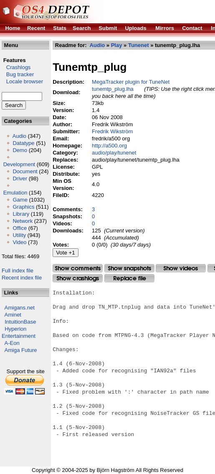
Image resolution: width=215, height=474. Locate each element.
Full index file (17, 270)
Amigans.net (20, 307)
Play (116, 45)
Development (19, 164)
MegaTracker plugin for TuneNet (130, 82)
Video (19, 242)
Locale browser (22, 81)
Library (21, 214)
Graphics (23, 207)
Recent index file (22, 277)
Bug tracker (18, 74)
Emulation (15, 193)
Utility (19, 235)
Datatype (23, 143)
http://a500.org (109, 145)
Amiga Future (21, 350)
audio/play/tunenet (114, 153)
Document (25, 171)
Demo (20, 150)
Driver (20, 178)
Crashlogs (16, 67)
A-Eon (12, 343)
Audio (19, 136)
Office (20, 228)
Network (23, 221)
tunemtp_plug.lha (113, 89)
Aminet (13, 315)
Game (20, 200)
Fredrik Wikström (112, 131)
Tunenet (138, 45)
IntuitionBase (20, 322)
